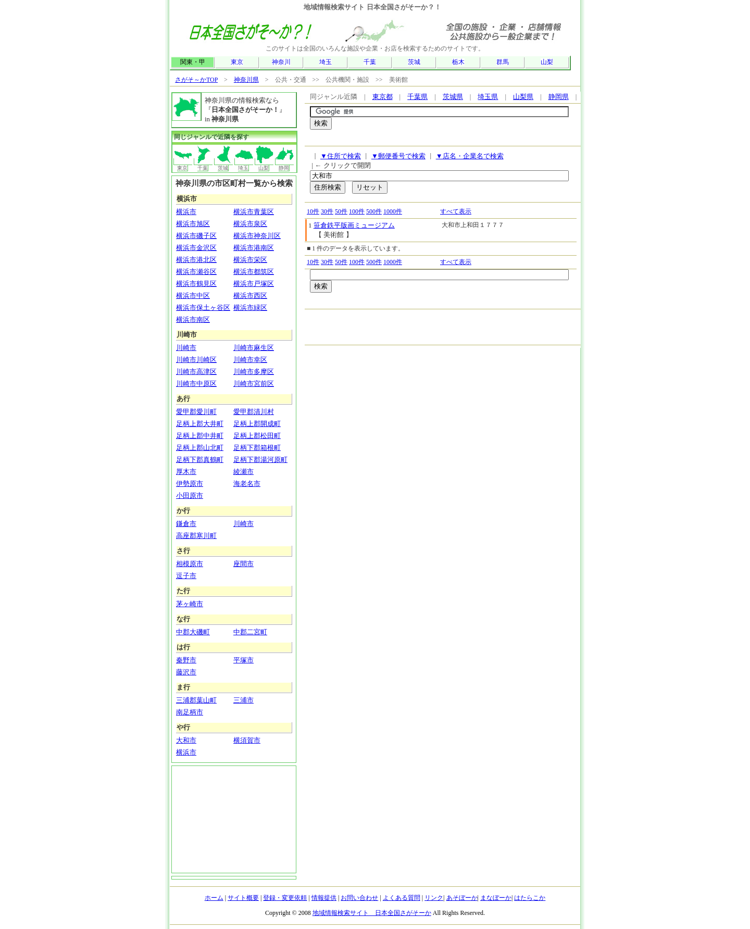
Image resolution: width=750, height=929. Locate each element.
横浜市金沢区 (196, 248)
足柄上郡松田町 (257, 436)
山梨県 (523, 97)
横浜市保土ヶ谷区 (203, 307)
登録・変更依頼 (285, 897)
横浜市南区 (193, 319)
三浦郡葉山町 (196, 700)
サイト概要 (243, 897)
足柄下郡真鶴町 (199, 459)
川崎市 (186, 347)
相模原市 (189, 564)
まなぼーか (495, 897)
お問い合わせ (359, 897)
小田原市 (189, 495)
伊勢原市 (189, 483)
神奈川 (281, 62)
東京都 (382, 97)
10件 (313, 211)
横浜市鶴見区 (196, 283)
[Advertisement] (432, 140)
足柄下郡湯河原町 (260, 459)
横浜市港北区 (196, 259)
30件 (327, 211)
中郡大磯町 (193, 632)
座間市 (243, 564)
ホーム (214, 897)
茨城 (414, 62)
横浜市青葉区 (253, 212)
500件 (374, 211)
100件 (357, 211)
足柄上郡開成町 (257, 424)
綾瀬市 (243, 471)
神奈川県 (246, 79)
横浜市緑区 (250, 307)
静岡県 (558, 97)
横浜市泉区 (250, 224)
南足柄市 (189, 712)
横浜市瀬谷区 (196, 271)
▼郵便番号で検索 (398, 156)
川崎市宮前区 (253, 383)
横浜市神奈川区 (257, 236)
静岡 (285, 164)
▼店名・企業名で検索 (470, 156)
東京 (237, 62)
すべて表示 (455, 211)
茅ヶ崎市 (189, 604)
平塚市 (243, 660)
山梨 (547, 62)
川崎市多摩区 (253, 371)
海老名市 (246, 483)
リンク (433, 897)
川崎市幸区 (250, 359)
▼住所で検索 (340, 156)
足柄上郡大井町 (199, 424)
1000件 (392, 211)
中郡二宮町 (250, 632)
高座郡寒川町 (196, 535)
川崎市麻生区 (253, 347)
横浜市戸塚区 (253, 283)
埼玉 (325, 62)
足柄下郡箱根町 (257, 447)
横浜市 (186, 212)
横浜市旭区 (193, 224)
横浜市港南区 (253, 248)
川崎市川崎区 (196, 359)
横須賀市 (246, 740)
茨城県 (453, 97)
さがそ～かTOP (196, 79)
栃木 (458, 62)
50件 (341, 211)
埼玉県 (488, 97)
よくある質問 (401, 897)
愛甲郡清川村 (253, 412)
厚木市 (186, 471)
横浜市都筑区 (253, 271)
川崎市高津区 (196, 371)
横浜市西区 (250, 295)
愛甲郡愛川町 (196, 412)
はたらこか (529, 897)
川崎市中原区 (196, 383)
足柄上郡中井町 (199, 436)
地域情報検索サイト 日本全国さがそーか (371, 913)
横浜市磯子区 (196, 236)
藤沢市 (186, 672)
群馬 (502, 62)
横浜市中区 (193, 295)
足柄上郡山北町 (199, 447)
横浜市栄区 (250, 259)
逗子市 (186, 576)
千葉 (370, 62)
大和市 (186, 740)
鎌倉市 (186, 524)
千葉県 (417, 97)
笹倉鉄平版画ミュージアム (354, 225)
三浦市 (243, 700)
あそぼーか (462, 897)
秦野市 (186, 660)
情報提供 (323, 897)
